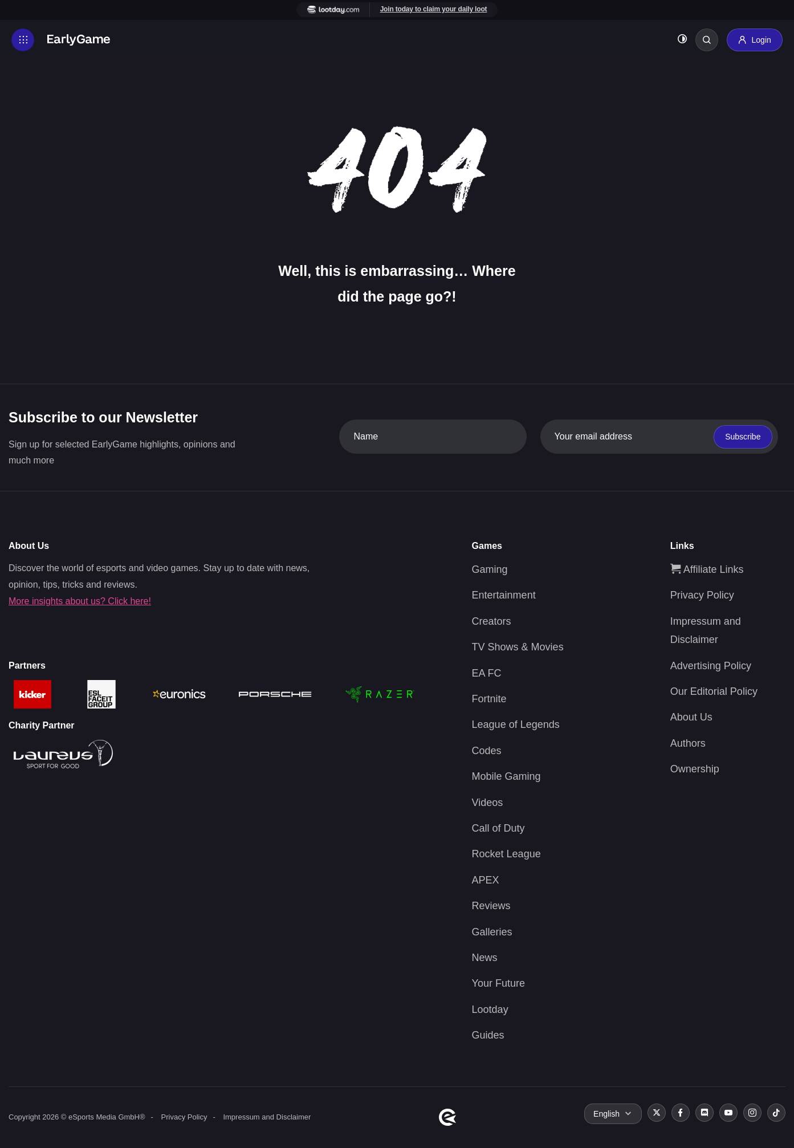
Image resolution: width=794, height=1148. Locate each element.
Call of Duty (498, 828)
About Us (691, 717)
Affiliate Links (707, 569)
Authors (688, 743)
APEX (485, 880)
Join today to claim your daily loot (433, 9)
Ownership (694, 769)
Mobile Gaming (506, 776)
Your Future (498, 983)
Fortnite (489, 699)
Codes (487, 750)
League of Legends (516, 724)
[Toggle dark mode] (682, 40)
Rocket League (506, 854)
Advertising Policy (710, 665)
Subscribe (742, 436)
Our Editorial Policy (714, 691)
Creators (491, 621)
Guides (488, 1035)
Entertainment (504, 595)
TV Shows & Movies (518, 647)
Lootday (490, 1009)
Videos (487, 802)
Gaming (490, 569)
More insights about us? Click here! (80, 601)
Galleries (492, 932)
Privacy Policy (702, 595)
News (485, 957)
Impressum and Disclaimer (267, 1117)
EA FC (487, 673)
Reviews (491, 905)
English (606, 1113)
